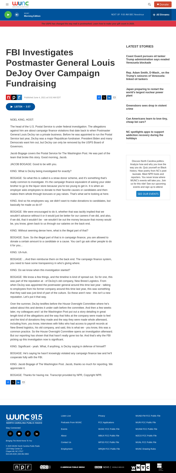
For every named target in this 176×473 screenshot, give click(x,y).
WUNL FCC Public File (146, 442)
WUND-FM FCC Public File (148, 416)
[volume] (16, 14)
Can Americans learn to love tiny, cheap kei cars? (146, 120)
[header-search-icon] (149, 4)
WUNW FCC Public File (146, 429)
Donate (164, 4)
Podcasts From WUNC (71, 422)
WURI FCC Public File (146, 422)
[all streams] (161, 15)
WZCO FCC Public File (146, 436)
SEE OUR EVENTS (148, 194)
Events (64, 429)
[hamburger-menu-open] (7, 4)
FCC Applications (106, 422)
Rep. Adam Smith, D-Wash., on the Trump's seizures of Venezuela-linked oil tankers (147, 76)
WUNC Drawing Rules (146, 449)
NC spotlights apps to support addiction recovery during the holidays (145, 135)
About (63, 436)
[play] (8, 14)
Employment (66, 449)
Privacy (101, 416)
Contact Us (66, 442)
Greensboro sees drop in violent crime (146, 107)
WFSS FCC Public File (108, 442)
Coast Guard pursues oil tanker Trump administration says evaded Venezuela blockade (148, 59)
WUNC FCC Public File (109, 429)
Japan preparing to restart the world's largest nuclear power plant (145, 92)
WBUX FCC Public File (108, 436)
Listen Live (66, 416)
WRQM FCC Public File (109, 449)
